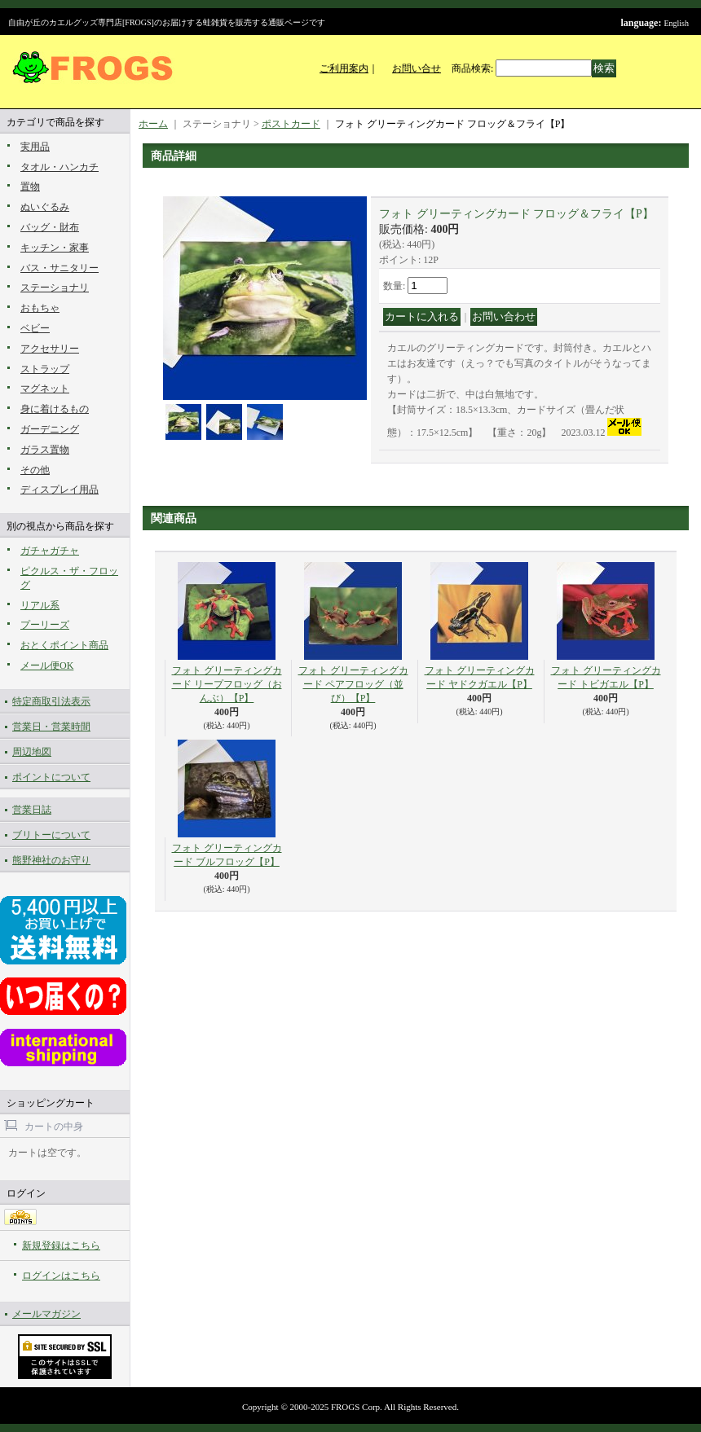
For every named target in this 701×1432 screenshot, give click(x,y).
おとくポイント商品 (64, 645)
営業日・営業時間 (51, 726)
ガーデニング (49, 429)
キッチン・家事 (54, 247)
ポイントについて (51, 777)
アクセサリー (49, 348)
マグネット (44, 388)
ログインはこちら (61, 1275)
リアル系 (40, 605)
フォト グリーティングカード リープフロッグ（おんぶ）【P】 (227, 684)
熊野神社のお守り (51, 860)
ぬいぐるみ (44, 207)
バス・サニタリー (59, 268)
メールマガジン (46, 1314)
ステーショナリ (54, 287)
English (676, 23)
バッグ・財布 (49, 227)
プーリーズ (44, 624)
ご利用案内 (344, 68)
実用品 (35, 146)
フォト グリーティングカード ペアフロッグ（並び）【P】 (353, 684)
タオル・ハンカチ (59, 167)
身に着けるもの (54, 409)
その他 (35, 470)
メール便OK (46, 665)
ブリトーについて (51, 835)
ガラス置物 (44, 449)
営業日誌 (31, 809)
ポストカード (291, 124)
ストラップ (44, 369)
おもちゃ (40, 308)
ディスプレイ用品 (59, 489)
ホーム (153, 124)
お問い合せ (416, 68)
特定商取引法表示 (51, 701)
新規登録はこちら (61, 1245)
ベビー (35, 328)
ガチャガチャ (49, 550)
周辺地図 (31, 752)
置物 (30, 186)
